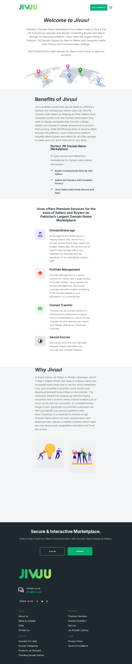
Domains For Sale (27, 641)
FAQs (21, 625)
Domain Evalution (77, 620)
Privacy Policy (75, 641)
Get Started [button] (99, 7)
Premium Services (77, 616)
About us (23, 616)
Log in (61, 551)
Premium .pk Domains (29, 650)
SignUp (88, 551)
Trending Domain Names (31, 655)
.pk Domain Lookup (78, 630)
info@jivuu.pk (33, 592)
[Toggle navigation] (111, 7)
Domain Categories (28, 645)
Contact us (24, 630)
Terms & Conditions (78, 645)
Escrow (72, 625)
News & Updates (27, 620)
